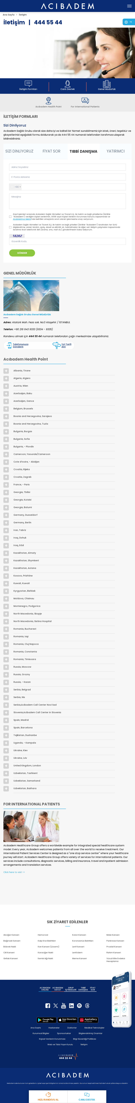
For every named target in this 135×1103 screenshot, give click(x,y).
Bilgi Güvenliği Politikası (84, 1038)
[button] (15, 187)
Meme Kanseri (79, 958)
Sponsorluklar (64, 1033)
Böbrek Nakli (9, 946)
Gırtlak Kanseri (10, 958)
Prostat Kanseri (114, 946)
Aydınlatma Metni (22, 219)
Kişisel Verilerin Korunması (52, 1038)
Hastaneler (54, 1027)
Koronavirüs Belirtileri (82, 940)
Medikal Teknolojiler (94, 1027)
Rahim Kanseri (113, 952)
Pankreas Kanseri (115, 940)
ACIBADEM (45, 989)
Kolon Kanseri (79, 934)
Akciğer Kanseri (11, 934)
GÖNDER (22, 253)
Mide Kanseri (113, 934)
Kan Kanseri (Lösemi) (48, 946)
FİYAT (92, 989)
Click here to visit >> (14, 872)
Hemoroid (43, 934)
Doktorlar (72, 1027)
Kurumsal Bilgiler (41, 1033)
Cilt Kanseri (9, 952)
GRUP (70, 989)
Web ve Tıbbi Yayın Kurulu (60, 1044)
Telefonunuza (17, 345)
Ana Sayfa (36, 1027)
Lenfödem (77, 952)
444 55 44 (48, 22)
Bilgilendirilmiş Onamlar (90, 1033)
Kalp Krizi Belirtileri (47, 940)
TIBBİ (83, 989)
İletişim (84, 1044)
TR (131, 21)
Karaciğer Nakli (45, 952)
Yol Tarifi (61, 345)
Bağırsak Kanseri (11, 940)
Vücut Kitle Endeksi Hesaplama (115, 960)
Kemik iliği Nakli (45, 958)
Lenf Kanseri (78, 946)
